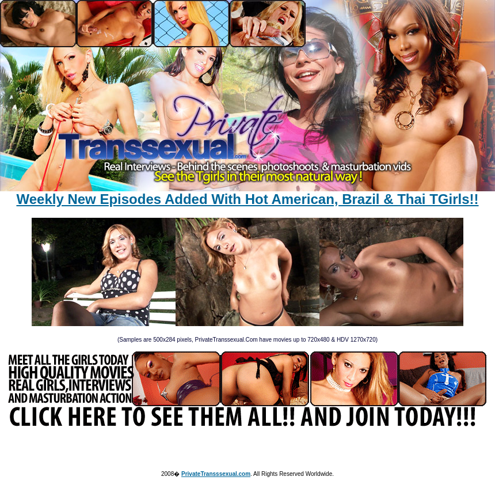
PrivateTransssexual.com (215, 474)
